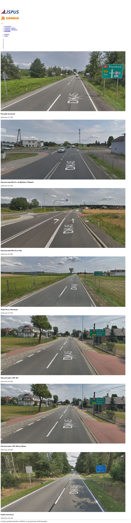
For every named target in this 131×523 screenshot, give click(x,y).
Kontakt (6, 34)
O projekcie (7, 26)
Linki (6, 36)
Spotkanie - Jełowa (9, 28)
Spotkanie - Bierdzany (10, 29)
